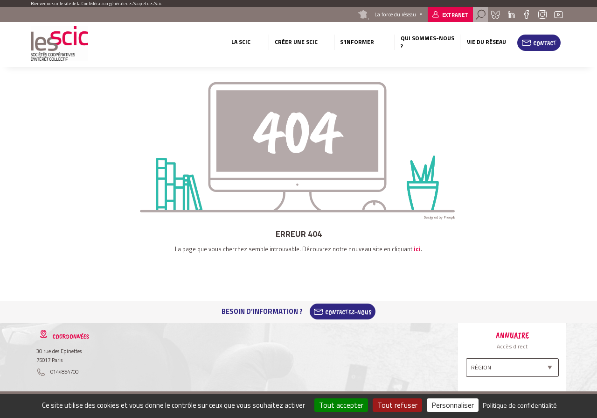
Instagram (542, 14)
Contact (545, 43)
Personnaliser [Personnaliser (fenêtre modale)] (452, 405)
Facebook (526, 14)
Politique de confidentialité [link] (520, 405)
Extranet (455, 15)
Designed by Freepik (439, 217)
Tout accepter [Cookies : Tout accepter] (341, 405)
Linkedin (511, 14)
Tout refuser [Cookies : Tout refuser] (397, 405)
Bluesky (495, 14)
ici (417, 249)
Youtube (558, 14)
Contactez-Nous (348, 311)
